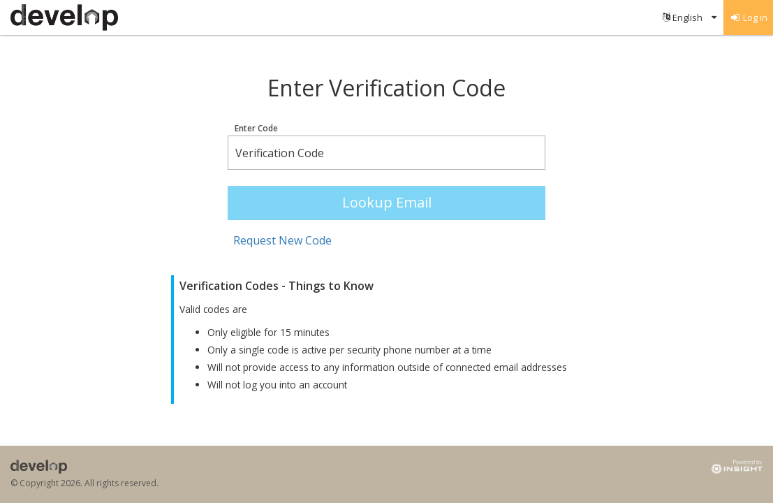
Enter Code (256, 128)
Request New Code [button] (282, 240)
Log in (748, 17)
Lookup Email (387, 202)
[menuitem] (689, 17)
